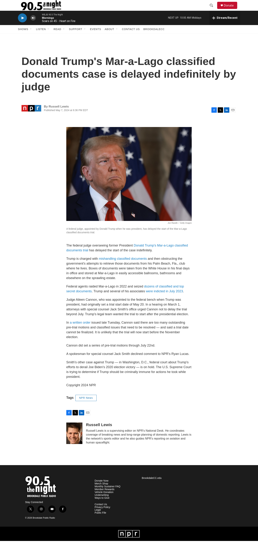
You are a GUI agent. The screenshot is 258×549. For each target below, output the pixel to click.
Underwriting (102, 503)
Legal (98, 518)
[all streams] (224, 26)
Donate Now (101, 488)
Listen (41, 37)
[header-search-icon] (213, 9)
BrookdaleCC (153, 37)
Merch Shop (101, 491)
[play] (22, 26)
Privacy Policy (102, 515)
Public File (100, 520)
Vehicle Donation (104, 500)
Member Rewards (104, 497)
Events (95, 37)
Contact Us (131, 37)
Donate (230, 9)
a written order (80, 330)
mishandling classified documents (123, 267)
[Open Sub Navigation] (31, 37)
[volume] (33, 26)
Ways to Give (102, 506)
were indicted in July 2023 (164, 299)
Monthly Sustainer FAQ (107, 494)
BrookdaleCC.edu (152, 486)
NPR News (86, 405)
